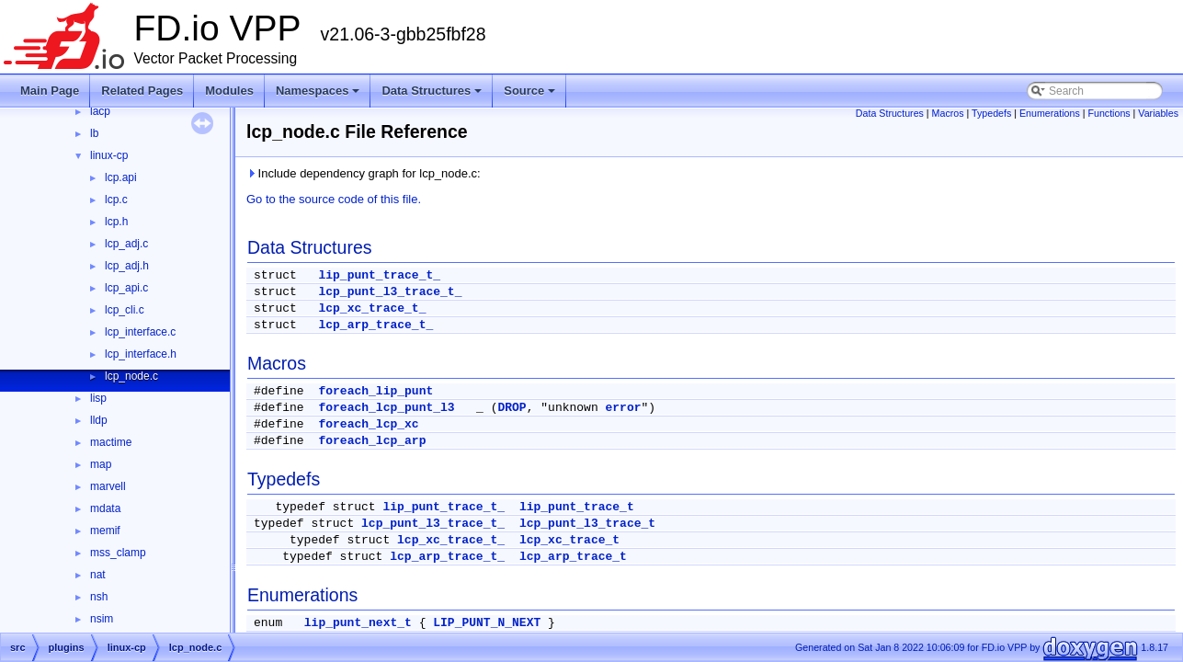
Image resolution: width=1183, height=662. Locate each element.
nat (98, 574)
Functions (1108, 113)
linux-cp (109, 155)
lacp (100, 111)
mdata (105, 508)
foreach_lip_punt (375, 391)
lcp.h (116, 221)
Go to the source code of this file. (333, 199)
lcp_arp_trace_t (573, 557)
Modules (229, 90)
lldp (99, 420)
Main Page (49, 90)
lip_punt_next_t (358, 623)
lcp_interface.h (140, 354)
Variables (1158, 113)
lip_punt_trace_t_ (379, 275)
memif (105, 530)
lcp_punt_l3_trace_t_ (389, 292)
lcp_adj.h (127, 265)
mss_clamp (118, 552)
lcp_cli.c (124, 309)
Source (529, 90)
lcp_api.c (126, 287)
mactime (110, 442)
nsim (101, 618)
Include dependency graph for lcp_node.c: (363, 173)
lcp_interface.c (140, 331)
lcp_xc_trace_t (569, 540)
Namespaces (318, 90)
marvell (108, 486)
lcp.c (116, 199)
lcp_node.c (131, 376)
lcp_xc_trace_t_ (372, 308)
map (100, 464)
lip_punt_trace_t (576, 507)
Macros (948, 113)
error (624, 408)
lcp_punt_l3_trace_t (587, 524)
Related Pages (142, 90)
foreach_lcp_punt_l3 (386, 408)
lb (94, 133)
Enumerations (1049, 113)
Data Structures (431, 90)
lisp (98, 398)
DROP (511, 408)
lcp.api (121, 177)
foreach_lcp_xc (368, 424)
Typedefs (991, 113)
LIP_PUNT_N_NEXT (486, 623)
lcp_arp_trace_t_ (375, 325)
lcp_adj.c (126, 243)
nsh (99, 596)
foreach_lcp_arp (372, 441)
